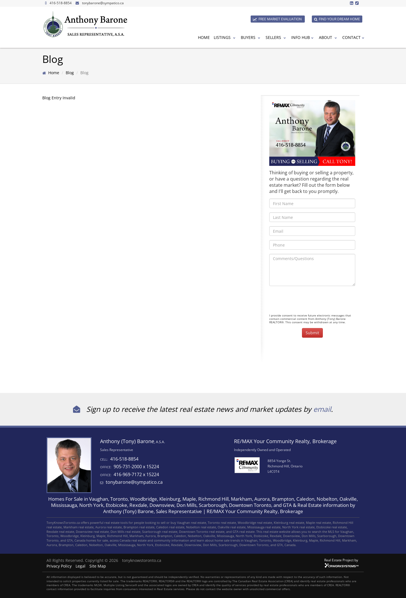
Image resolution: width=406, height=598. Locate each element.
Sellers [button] (276, 37)
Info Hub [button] (303, 37)
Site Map (97, 566)
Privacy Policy (59, 566)
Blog (70, 72)
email (322, 409)
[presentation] (312, 301)
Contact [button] (354, 37)
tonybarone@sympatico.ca (103, 3)
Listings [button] (225, 37)
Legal (80, 566)
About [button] (328, 37)
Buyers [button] (251, 37)
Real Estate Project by (341, 560)
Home (204, 37)
